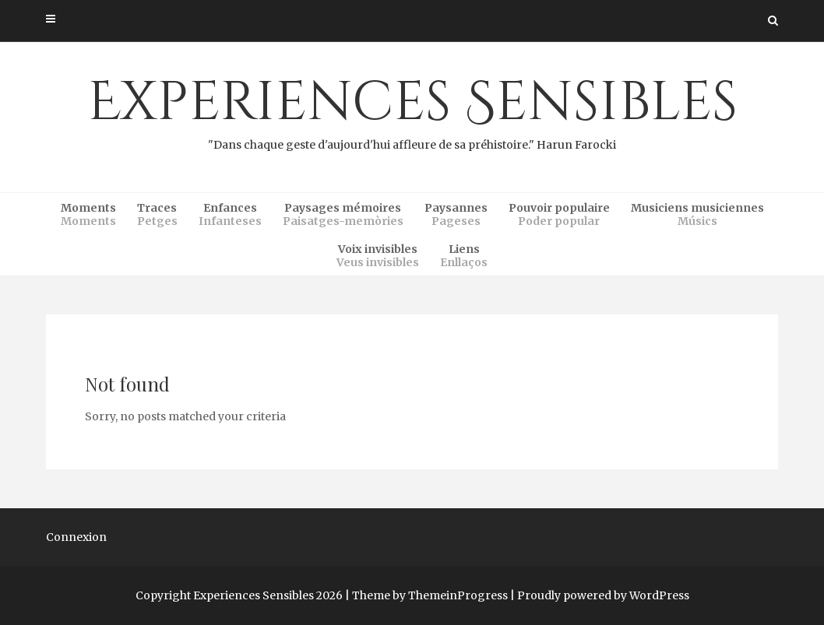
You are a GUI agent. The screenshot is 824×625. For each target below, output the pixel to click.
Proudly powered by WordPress (603, 595)
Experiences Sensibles (412, 109)
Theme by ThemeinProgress (430, 595)
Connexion (76, 537)
